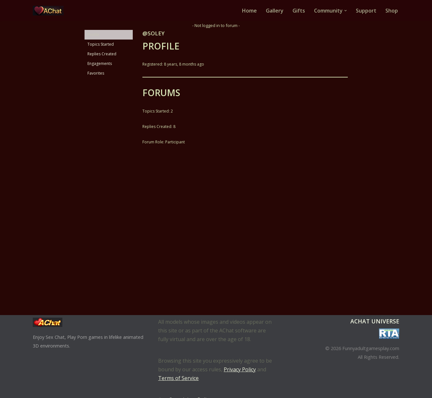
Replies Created (101, 54)
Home (249, 10)
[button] (345, 10)
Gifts (298, 10)
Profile (93, 34)
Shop (391, 10)
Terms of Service (178, 378)
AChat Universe (374, 321)
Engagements (99, 63)
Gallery (275, 10)
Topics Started (100, 44)
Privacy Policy (240, 369)
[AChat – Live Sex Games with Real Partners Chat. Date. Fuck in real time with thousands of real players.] (50, 10)
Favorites (95, 73)
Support (366, 10)
